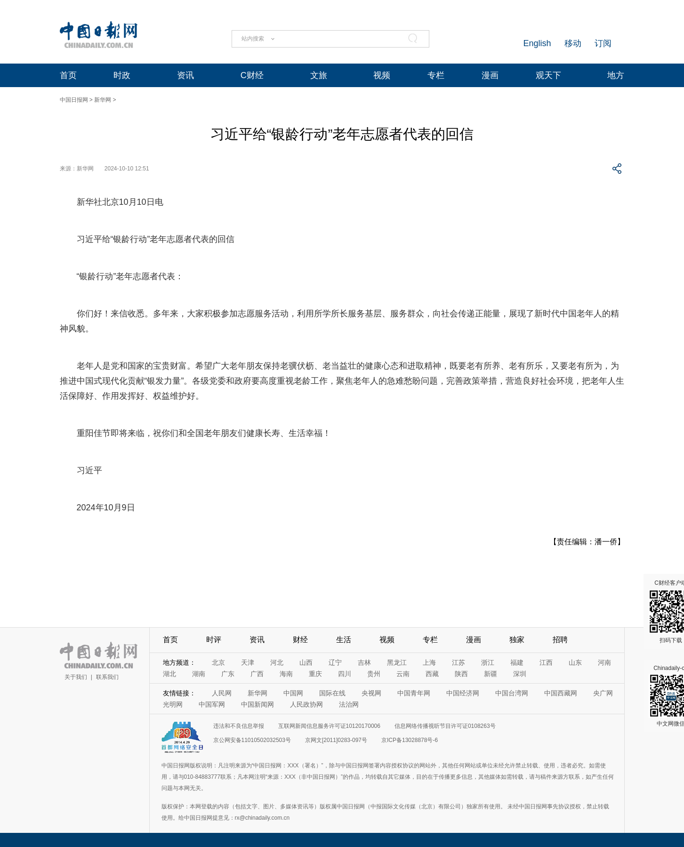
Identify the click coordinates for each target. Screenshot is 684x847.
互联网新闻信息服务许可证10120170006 (329, 726)
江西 (546, 662)
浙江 (487, 662)
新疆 (490, 674)
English (537, 43)
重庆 (315, 674)
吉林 (364, 662)
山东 (575, 662)
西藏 (432, 674)
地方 (615, 75)
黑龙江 (397, 662)
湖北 (169, 674)
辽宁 (335, 662)
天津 (247, 662)
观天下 (548, 75)
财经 (300, 640)
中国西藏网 (560, 693)
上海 (429, 662)
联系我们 (107, 677)
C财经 (252, 75)
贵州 (373, 674)
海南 (286, 674)
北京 (218, 662)
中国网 (293, 693)
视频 (381, 75)
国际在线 (332, 693)
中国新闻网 (257, 704)
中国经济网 (462, 693)
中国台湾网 (511, 693)
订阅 (603, 43)
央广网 (603, 693)
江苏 (458, 662)
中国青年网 (413, 693)
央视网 (371, 693)
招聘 (560, 640)
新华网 (102, 100)
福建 (516, 662)
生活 (343, 640)
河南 (604, 662)
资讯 (185, 75)
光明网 (173, 704)
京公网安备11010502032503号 (252, 740)
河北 (276, 662)
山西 (306, 662)
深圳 (519, 674)
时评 (213, 640)
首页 (68, 75)
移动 (572, 43)
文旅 (318, 75)
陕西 (461, 674)
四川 (344, 674)
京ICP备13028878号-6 (409, 740)
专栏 (435, 75)
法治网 (349, 704)
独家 (516, 640)
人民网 (222, 693)
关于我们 (75, 677)
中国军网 (212, 704)
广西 (257, 674)
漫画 (490, 75)
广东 (227, 674)
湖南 (198, 674)
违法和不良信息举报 (238, 726)
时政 (121, 75)
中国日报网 (74, 100)
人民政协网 (306, 704)
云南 (403, 674)
